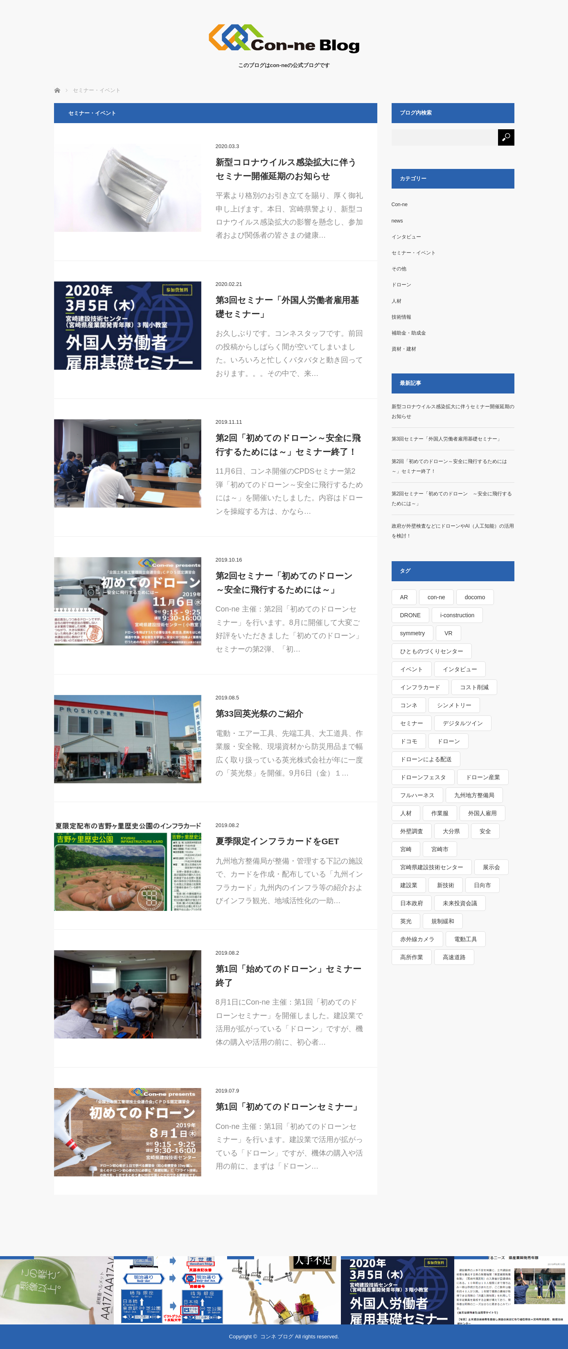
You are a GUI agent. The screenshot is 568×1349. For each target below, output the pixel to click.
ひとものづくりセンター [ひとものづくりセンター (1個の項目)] (431, 651)
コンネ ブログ (277, 1336)
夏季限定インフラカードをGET (277, 841)
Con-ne (400, 204)
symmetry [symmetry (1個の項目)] (412, 633)
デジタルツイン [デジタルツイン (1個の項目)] (463, 723)
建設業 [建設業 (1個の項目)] (408, 885)
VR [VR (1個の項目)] (448, 633)
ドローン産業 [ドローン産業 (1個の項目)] (483, 777)
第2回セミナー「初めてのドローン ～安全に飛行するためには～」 (289, 582)
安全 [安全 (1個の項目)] (485, 831)
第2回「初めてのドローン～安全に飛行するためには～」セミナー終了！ (288, 444)
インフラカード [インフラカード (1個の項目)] (420, 687)
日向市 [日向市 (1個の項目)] (482, 885)
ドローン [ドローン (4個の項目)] (448, 741)
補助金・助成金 (409, 333)
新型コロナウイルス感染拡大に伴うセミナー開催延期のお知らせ (286, 169)
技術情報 (401, 317)
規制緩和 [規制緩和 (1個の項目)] (442, 921)
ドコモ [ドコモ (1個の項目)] (408, 741)
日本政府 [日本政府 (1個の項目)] (411, 903)
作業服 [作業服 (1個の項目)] (440, 813)
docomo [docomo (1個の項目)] (475, 597)
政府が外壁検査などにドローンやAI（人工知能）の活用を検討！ (453, 531)
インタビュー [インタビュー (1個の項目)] (460, 669)
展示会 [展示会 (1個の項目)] (491, 867)
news (397, 221)
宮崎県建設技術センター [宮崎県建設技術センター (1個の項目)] (431, 867)
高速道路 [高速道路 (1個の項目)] (454, 957)
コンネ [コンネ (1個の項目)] (408, 705)
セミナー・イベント (414, 253)
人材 (396, 301)
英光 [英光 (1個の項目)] (406, 921)
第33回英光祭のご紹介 (259, 713)
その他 (399, 269)
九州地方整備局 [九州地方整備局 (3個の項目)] (474, 795)
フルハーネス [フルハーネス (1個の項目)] (417, 795)
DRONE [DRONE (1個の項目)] (410, 615)
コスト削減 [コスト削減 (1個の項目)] (474, 687)
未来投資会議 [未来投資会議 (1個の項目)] (460, 903)
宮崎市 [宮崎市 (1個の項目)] (440, 849)
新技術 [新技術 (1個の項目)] (445, 885)
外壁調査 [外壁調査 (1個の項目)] (411, 831)
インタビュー (406, 237)
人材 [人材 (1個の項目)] (406, 813)
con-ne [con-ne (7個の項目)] (436, 597)
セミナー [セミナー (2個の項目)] (411, 723)
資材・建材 (404, 349)
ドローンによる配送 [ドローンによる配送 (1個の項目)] (426, 759)
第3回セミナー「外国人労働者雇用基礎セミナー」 (287, 307)
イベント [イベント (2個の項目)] (411, 669)
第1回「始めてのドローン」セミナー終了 (289, 975)
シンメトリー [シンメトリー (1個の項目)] (454, 705)
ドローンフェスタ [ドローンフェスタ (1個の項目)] (423, 777)
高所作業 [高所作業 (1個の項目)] (411, 957)
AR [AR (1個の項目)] (404, 597)
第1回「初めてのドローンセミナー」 (289, 1106)
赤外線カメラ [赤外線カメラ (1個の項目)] (417, 939)
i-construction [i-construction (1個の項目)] (457, 615)
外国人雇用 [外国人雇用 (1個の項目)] (482, 813)
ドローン (401, 285)
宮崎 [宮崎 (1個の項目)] (406, 849)
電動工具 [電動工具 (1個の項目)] (465, 939)
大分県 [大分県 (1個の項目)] (451, 831)
